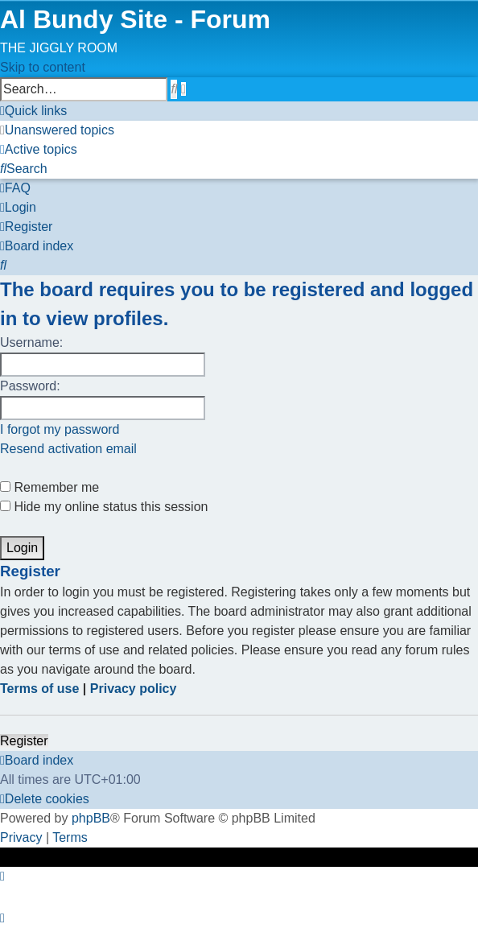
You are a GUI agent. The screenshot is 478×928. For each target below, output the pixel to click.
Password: (30, 386)
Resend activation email (68, 449)
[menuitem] (57, 130)
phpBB (91, 818)
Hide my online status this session (104, 506)
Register (24, 741)
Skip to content (42, 67)
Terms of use (39, 688)
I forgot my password (60, 429)
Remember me (49, 487)
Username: (31, 342)
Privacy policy (133, 688)
